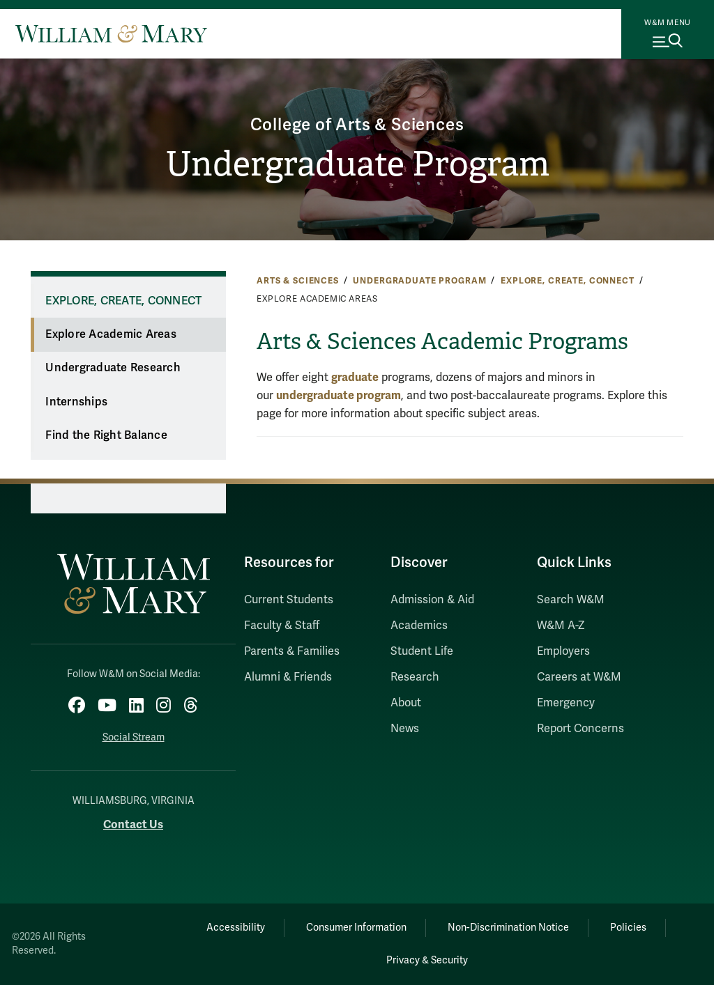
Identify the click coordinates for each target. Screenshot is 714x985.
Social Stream (133, 737)
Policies (628, 927)
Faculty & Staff (281, 626)
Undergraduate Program (357, 164)
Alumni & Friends (288, 677)
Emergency (566, 703)
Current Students (288, 600)
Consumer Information (356, 927)
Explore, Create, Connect (568, 280)
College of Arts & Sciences (357, 125)
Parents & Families (292, 651)
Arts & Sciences (298, 280)
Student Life (421, 651)
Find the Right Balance (106, 435)
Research (414, 677)
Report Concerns (580, 729)
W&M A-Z (561, 626)
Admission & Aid (432, 600)
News (404, 729)
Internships (76, 402)
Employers (563, 651)
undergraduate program (338, 395)
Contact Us (133, 824)
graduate (355, 377)
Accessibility (235, 927)
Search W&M (571, 600)
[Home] (111, 33)
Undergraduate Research (113, 368)
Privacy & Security (427, 960)
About (405, 703)
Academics (419, 626)
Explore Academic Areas (110, 334)
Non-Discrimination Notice (508, 927)
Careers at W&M (579, 677)
